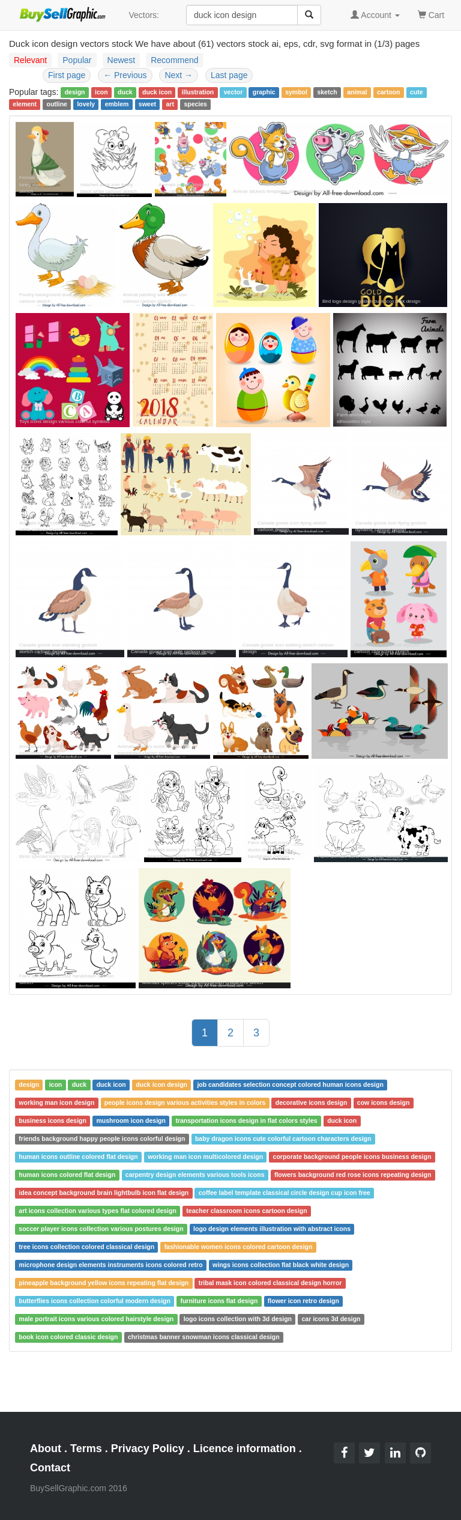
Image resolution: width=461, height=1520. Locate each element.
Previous (124, 75)
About (45, 1448)
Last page (229, 75)
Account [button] (375, 15)
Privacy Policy (147, 1448)
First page (66, 75)
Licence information (244, 1448)
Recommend (174, 60)
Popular (76, 60)
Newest (121, 60)
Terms (86, 1448)
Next (178, 75)
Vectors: (143, 15)
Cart (431, 14)
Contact (50, 1468)
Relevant (30, 60)
